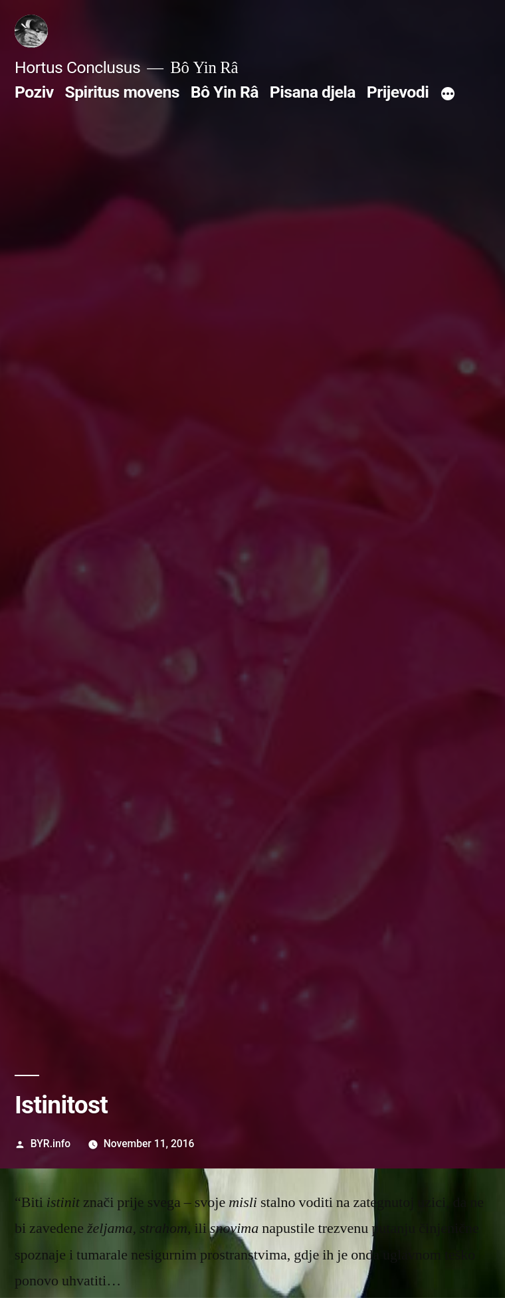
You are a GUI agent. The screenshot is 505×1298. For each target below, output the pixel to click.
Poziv (34, 92)
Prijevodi (398, 92)
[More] (448, 95)
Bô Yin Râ (224, 92)
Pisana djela (312, 92)
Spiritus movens (121, 92)
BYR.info (50, 1143)
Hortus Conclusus (77, 67)
